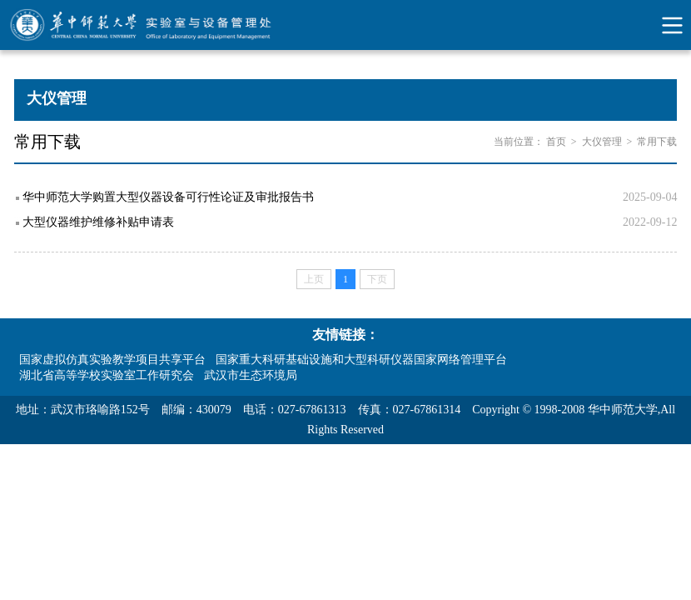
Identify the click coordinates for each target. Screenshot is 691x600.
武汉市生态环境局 (250, 375)
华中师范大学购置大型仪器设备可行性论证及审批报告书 (168, 197)
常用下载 (657, 142)
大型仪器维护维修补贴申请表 (98, 222)
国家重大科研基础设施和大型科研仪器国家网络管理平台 (361, 359)
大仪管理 (602, 142)
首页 (556, 142)
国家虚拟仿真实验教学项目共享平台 (112, 359)
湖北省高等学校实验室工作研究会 (106, 375)
